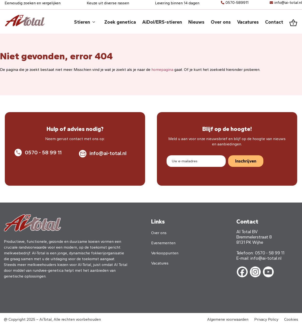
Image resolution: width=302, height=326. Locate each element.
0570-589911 (236, 2)
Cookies (291, 319)
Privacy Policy (266, 319)
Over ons (159, 233)
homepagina (162, 69)
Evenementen (163, 243)
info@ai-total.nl (288, 2)
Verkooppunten (164, 253)
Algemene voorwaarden (227, 319)
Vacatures (160, 263)
